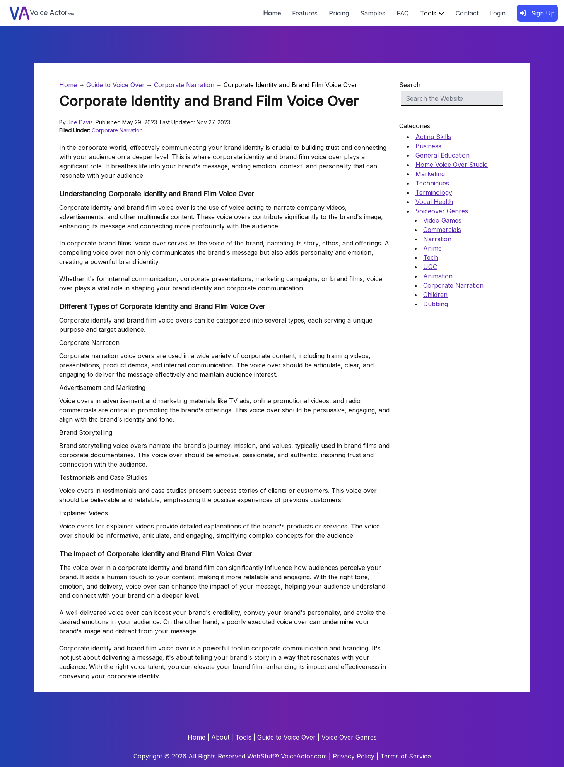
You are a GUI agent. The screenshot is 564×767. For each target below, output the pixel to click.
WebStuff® (263, 756)
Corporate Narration (184, 85)
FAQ (403, 13)
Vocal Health (434, 202)
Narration (437, 239)
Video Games (442, 220)
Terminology (433, 192)
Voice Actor (41, 13)
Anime (432, 248)
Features (305, 13)
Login (498, 13)
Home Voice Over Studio (451, 164)
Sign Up (537, 13)
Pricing (339, 13)
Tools (432, 13)
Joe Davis (80, 122)
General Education (442, 155)
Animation (438, 276)
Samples (372, 13)
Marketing (430, 174)
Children (435, 295)
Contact (467, 13)
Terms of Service (405, 756)
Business (428, 146)
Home (272, 13)
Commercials (442, 229)
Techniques (432, 183)
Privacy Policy (353, 756)
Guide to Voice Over (115, 85)
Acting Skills (433, 137)
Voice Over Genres (349, 737)
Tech (430, 257)
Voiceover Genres (441, 211)
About (220, 737)
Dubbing (435, 304)
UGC (430, 267)
